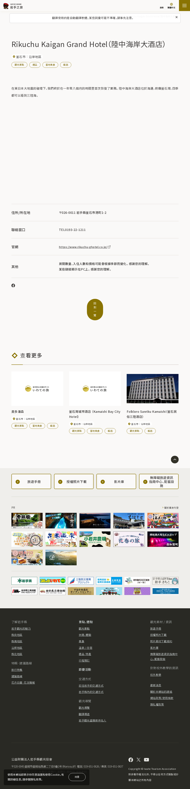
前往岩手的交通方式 (91, 676)
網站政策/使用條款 (161, 689)
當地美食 (50, 64)
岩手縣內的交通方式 (91, 683)
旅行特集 (16, 661)
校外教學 (155, 665)
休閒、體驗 (85, 626)
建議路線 (16, 667)
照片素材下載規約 (161, 632)
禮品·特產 (85, 645)
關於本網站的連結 (161, 682)
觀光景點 (19, 64)
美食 (81, 632)
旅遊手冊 (155, 619)
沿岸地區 (16, 638)
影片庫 (154, 638)
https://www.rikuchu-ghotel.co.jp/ (87, 246)
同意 (77, 776)
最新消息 (155, 676)
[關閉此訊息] (176, 17)
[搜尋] (162, 5)
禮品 (35, 64)
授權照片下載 (158, 626)
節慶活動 (85, 660)
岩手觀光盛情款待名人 (92, 711)
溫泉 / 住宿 (85, 638)
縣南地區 (16, 632)
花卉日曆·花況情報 (23, 673)
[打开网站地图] (184, 5)
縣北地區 (16, 645)
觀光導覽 (84, 698)
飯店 (66, 64)
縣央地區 (16, 626)
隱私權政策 (157, 695)
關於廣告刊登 (170, 498)
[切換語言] (171, 6)
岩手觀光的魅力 (21, 619)
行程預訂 (84, 651)
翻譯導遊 (84, 705)
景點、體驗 (86, 612)
